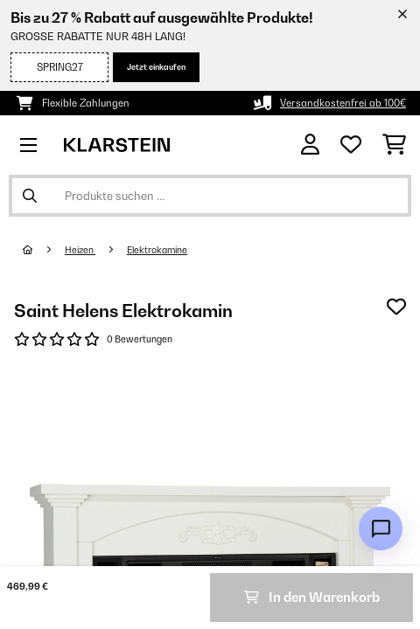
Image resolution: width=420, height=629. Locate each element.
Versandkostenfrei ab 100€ (343, 103)
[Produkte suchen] (210, 196)
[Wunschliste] (350, 145)
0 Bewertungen (139, 339)
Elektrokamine (157, 250)
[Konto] (310, 144)
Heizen (80, 250)
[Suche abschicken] (30, 195)
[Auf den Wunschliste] (396, 306)
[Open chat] (380, 528)
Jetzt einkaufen (156, 67)
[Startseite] (44, 250)
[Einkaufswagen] (394, 145)
